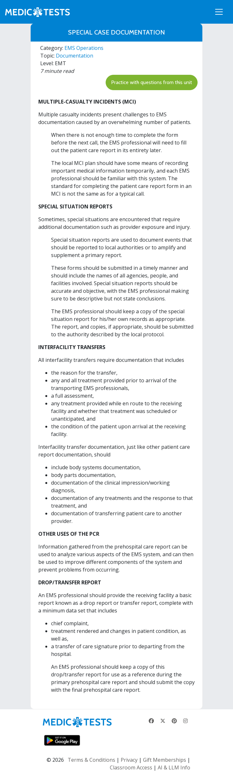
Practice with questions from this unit (151, 82)
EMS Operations (83, 47)
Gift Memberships (164, 759)
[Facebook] (151, 720)
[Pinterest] (174, 720)
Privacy (129, 759)
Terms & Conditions (91, 759)
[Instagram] (185, 720)
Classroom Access (131, 767)
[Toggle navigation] (219, 11)
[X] (162, 720)
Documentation (74, 55)
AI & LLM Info (174, 767)
